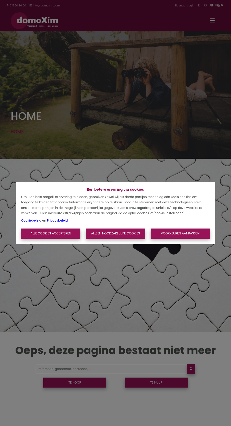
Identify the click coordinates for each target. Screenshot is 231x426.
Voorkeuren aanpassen (180, 233)
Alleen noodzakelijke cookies (115, 233)
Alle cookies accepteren (50, 233)
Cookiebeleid (31, 220)
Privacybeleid (57, 220)
